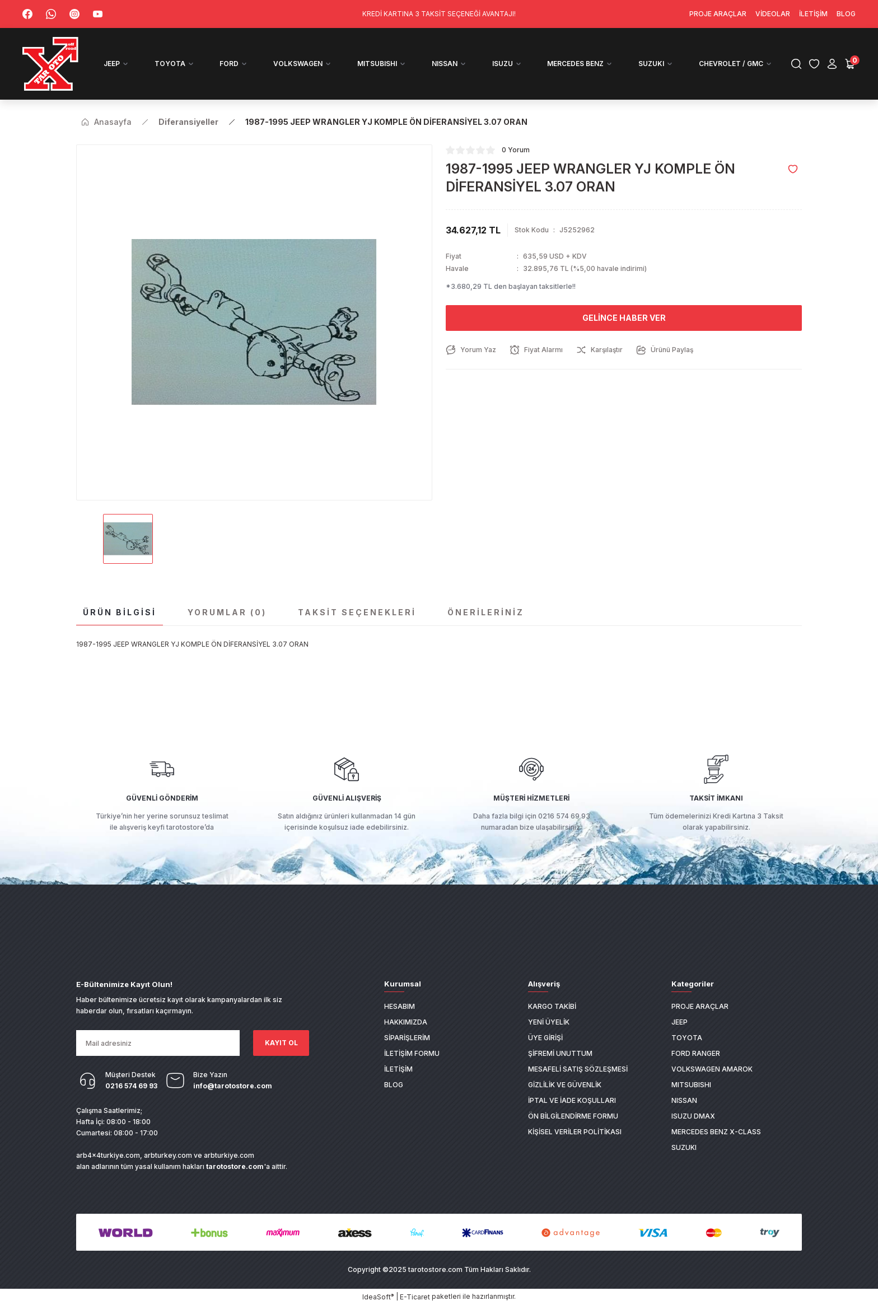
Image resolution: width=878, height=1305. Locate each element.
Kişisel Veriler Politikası (575, 1132)
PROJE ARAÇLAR (699, 1006)
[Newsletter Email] (158, 1043)
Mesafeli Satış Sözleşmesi (578, 1069)
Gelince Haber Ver (624, 317)
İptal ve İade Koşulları (572, 1100)
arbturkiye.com (229, 1155)
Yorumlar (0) (227, 612)
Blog (393, 1085)
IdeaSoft (378, 1296)
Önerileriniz (485, 612)
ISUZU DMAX (693, 1116)
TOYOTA (686, 1037)
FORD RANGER (695, 1053)
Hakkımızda (405, 1022)
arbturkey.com (168, 1155)
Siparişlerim (407, 1037)
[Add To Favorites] (793, 169)
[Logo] (51, 64)
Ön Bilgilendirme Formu (573, 1116)
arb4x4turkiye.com (108, 1155)
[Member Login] (832, 63)
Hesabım (399, 1006)
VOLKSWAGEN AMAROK (712, 1069)
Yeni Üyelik (548, 1022)
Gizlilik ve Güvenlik (564, 1085)
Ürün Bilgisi (119, 612)
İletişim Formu (412, 1053)
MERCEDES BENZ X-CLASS (716, 1132)
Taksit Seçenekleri (357, 612)
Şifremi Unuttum (560, 1053)
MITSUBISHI (691, 1085)
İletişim (398, 1069)
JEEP (679, 1022)
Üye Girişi (545, 1037)
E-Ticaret (415, 1297)
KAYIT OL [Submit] (281, 1043)
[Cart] (850, 63)
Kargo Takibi (552, 1006)
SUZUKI (684, 1147)
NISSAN (684, 1100)
